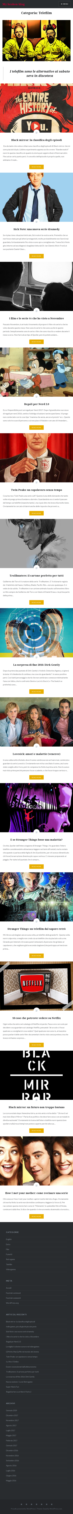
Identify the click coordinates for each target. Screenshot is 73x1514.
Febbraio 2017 (11, 1440)
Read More (36, 167)
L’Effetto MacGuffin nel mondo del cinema (22, 1352)
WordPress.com (56, 1509)
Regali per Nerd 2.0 (13, 1342)
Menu (65, 4)
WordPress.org (12, 1303)
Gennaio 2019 (11, 1410)
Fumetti (9, 1254)
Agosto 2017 (11, 1425)
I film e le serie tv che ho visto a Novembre (22, 1337)
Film (7, 1249)
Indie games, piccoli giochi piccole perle (21, 1327)
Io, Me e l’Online (12, 1362)
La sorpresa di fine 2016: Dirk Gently (20, 1377)
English (9, 1239)
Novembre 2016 (12, 1456)
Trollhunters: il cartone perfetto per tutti (22, 1372)
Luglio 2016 (10, 1471)
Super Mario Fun (12, 1387)
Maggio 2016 (11, 1481)
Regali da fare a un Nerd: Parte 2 (18, 1392)
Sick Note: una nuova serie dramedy (20, 1332)
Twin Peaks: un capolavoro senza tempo (22, 1357)
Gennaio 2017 (11, 1445)
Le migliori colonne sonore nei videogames (22, 1347)
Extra (8, 1244)
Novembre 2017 (12, 1420)
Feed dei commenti (13, 1298)
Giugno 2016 (11, 1476)
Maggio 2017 (11, 1435)
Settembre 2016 (12, 1461)
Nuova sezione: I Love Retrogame (19, 1382)
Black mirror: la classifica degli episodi (20, 1322)
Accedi (8, 1288)
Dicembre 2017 (12, 1415)
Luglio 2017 (10, 1430)
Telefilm (9, 1264)
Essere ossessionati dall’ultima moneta (21, 1367)
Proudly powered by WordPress (23, 1509)
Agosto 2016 (11, 1465)
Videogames (11, 1269)
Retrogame (10, 1259)
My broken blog (13, 4)
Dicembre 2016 (12, 1450)
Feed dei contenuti (13, 1293)
